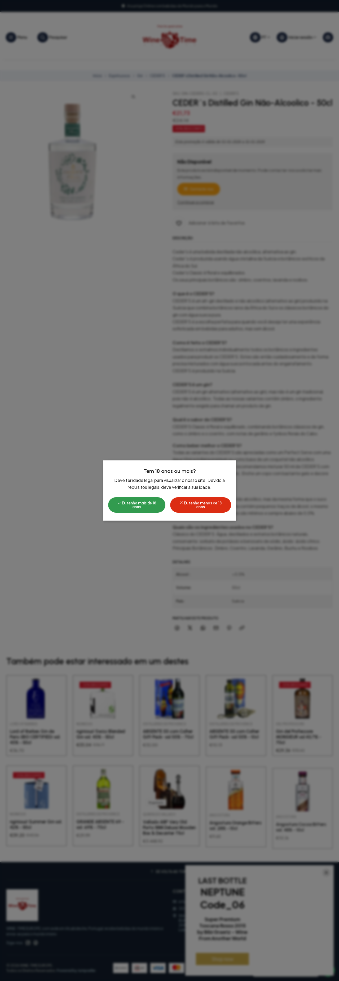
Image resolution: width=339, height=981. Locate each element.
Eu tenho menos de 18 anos (200, 505)
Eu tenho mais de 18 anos (136, 505)
